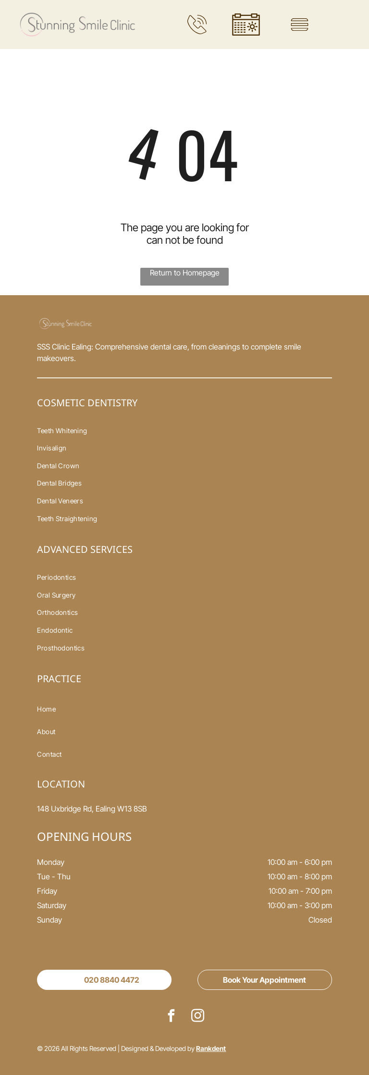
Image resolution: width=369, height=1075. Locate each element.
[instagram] (198, 1017)
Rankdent (211, 1048)
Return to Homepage (185, 272)
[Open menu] (299, 24)
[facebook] (171, 1017)
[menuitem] (184, 430)
